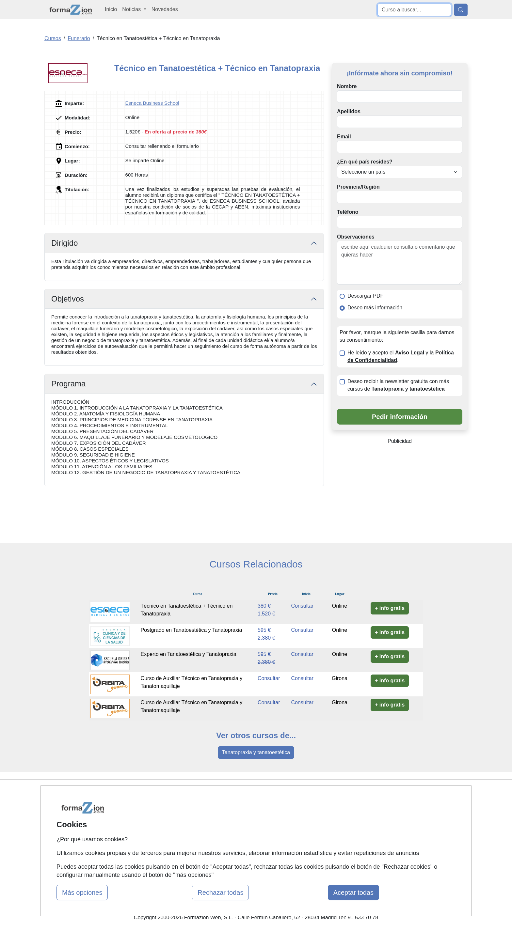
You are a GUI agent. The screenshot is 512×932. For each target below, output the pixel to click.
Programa (68, 383)
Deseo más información (374, 307)
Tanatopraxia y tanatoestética (256, 752)
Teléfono (347, 212)
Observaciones (356, 237)
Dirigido (64, 243)
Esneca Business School (152, 103)
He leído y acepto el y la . (400, 356)
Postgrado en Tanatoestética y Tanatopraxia (191, 630)
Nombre (347, 86)
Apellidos (348, 111)
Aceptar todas (353, 892)
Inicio (111, 9)
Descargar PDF (365, 296)
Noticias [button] (132, 9)
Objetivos (67, 298)
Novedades (165, 9)
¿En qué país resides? (364, 161)
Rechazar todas (220, 892)
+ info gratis (390, 608)
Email (344, 136)
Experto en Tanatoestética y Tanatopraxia (188, 654)
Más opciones (82, 892)
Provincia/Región (358, 187)
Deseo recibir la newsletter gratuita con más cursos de (398, 385)
